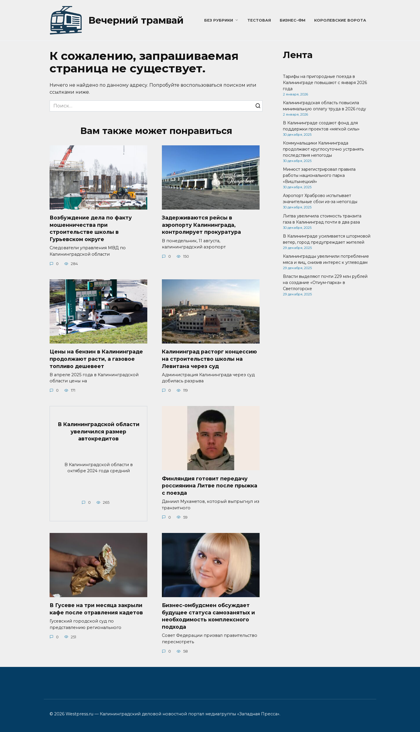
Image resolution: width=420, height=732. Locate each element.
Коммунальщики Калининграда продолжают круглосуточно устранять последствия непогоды (323, 149)
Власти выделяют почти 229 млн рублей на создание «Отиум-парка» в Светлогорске (325, 282)
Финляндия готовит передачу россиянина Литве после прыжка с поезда (209, 485)
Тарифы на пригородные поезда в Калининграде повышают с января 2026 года (325, 82)
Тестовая (259, 20)
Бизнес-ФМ (292, 20)
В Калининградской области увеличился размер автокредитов (98, 431)
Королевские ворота (340, 20)
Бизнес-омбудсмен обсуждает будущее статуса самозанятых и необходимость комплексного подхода (208, 616)
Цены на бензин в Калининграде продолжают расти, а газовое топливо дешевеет (96, 358)
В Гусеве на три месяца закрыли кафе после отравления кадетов (96, 609)
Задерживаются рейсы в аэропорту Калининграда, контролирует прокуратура (201, 225)
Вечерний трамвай (135, 20)
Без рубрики (218, 20)
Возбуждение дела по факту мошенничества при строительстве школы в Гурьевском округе (91, 228)
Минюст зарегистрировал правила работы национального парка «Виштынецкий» (319, 175)
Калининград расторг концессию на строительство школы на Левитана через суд (209, 358)
